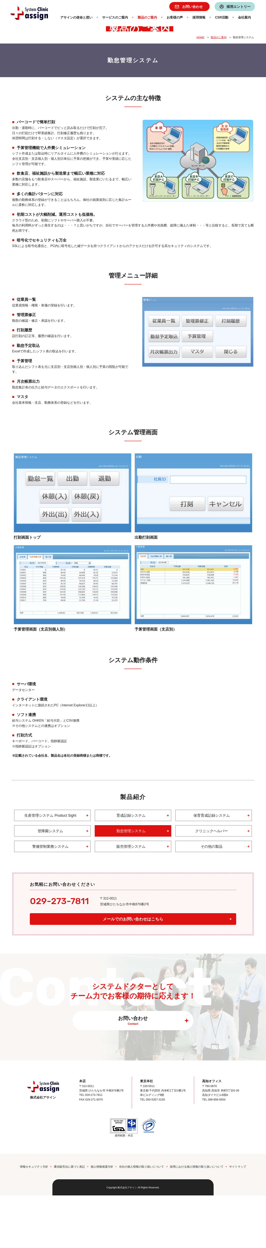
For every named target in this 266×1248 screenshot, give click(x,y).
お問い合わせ (192, 7)
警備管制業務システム (50, 899)
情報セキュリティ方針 (34, 1219)
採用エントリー (238, 7)
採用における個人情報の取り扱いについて (196, 1219)
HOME (200, 89)
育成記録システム (130, 868)
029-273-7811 (59, 953)
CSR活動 (221, 17)
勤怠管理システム (130, 884)
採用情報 (198, 17)
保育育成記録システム (211, 868)
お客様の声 (175, 17)
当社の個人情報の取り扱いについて (141, 1219)
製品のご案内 (147, 17)
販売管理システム (130, 899)
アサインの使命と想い (76, 17)
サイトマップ (237, 1219)
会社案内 (244, 17)
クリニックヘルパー (211, 884)
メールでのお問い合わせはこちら (133, 972)
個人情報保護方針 (102, 1219)
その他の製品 (211, 899)
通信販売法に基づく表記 (69, 1219)
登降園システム (50, 884)
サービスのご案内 (115, 17)
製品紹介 (133, 849)
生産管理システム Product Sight (50, 868)
